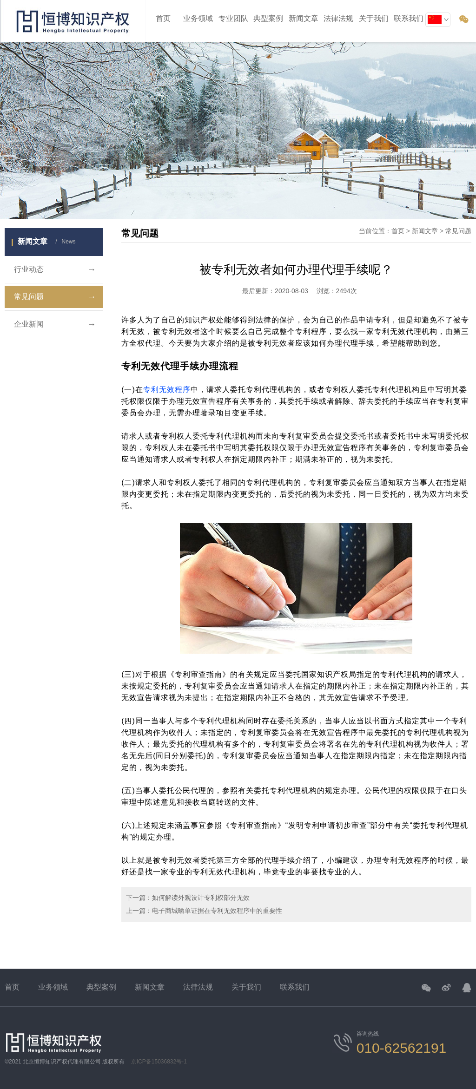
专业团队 (233, 18)
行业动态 (55, 269)
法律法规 (198, 987)
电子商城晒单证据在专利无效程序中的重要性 (217, 910)
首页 (163, 18)
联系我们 (295, 987)
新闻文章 (303, 18)
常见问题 (55, 297)
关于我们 (246, 987)
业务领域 (198, 18)
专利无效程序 (167, 390)
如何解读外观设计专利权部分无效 (201, 897)
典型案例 (268, 18)
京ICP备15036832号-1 (159, 1061)
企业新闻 (55, 324)
